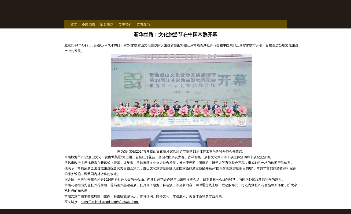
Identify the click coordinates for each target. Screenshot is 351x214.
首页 (73, 25)
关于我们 (125, 25)
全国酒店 (88, 25)
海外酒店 (106, 25)
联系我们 (143, 25)
